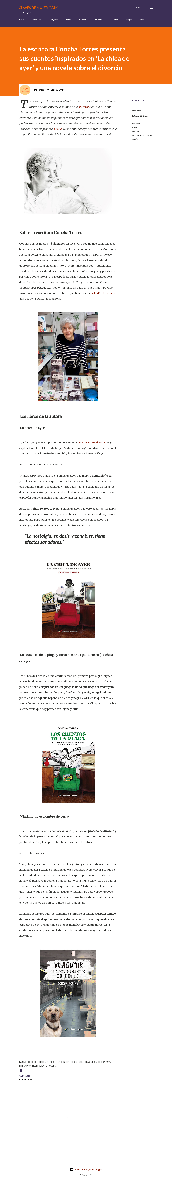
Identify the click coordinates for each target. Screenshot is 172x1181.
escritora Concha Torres (141, 120)
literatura (84, 106)
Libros (115, 19)
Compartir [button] (138, 100)
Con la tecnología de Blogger (86, 1169)
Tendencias (99, 19)
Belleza (82, 19)
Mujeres (54, 19)
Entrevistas (37, 19)
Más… (142, 19)
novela (57, 129)
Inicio (21, 19)
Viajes (129, 19)
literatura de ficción (92, 442)
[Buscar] (140, 7)
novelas (135, 139)
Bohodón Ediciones (103, 293)
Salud (68, 19)
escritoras (136, 123)
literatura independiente (142, 135)
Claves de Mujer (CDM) (38, 8)
